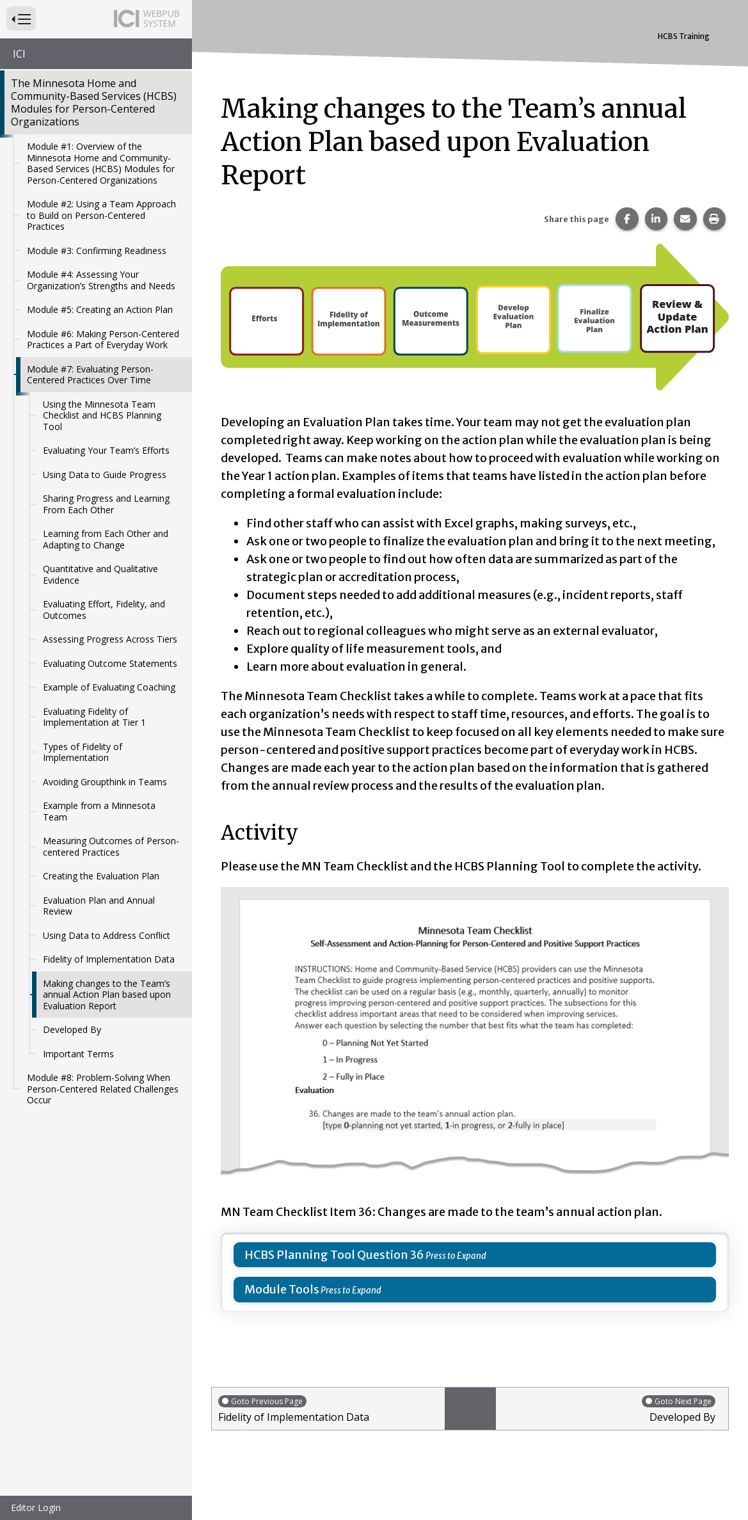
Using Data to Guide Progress (104, 474)
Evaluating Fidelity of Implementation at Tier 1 (94, 717)
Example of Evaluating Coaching (109, 687)
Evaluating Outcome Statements (110, 663)
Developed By (72, 1029)
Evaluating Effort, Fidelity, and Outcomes (104, 609)
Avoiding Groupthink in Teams (105, 782)
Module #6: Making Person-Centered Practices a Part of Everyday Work (103, 339)
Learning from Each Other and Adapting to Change (105, 539)
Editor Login (36, 1507)
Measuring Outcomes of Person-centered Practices (111, 846)
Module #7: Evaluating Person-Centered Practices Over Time (90, 375)
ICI (19, 54)
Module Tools (281, 1289)
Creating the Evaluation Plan (101, 876)
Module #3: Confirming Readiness (96, 250)
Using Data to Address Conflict (106, 935)
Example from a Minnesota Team (99, 811)
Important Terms (78, 1054)
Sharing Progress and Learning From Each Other (106, 504)
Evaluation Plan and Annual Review (99, 906)
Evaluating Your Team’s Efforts (106, 450)
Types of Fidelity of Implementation (82, 752)
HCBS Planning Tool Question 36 (334, 1254)
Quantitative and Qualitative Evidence (100, 574)
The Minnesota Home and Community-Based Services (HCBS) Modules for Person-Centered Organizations (94, 102)
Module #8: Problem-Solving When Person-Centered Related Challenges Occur (103, 1088)
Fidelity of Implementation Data (109, 959)
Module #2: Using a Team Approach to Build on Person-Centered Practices (101, 215)
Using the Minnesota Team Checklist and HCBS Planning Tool (102, 415)
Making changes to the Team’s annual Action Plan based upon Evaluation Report (107, 994)
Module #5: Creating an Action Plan (100, 309)
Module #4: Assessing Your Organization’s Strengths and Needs (101, 280)
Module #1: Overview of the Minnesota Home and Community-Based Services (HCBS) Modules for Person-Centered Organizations (101, 163)
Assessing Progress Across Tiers (110, 639)
